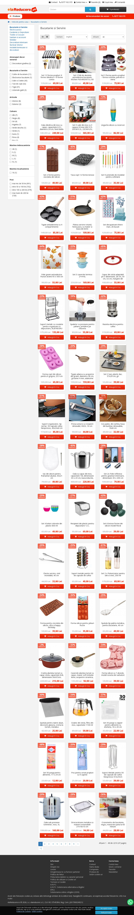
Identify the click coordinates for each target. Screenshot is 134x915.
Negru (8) (15, 118)
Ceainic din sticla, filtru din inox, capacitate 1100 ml (82, 723)
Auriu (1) (14, 134)
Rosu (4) (14, 137)
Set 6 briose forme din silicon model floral (113, 524)
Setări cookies (37, 911)
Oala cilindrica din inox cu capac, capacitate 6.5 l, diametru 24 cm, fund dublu (51, 127)
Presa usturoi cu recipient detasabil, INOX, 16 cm (82, 425)
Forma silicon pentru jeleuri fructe (82, 624)
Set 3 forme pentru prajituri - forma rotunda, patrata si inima (113, 77)
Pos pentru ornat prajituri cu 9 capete (82, 773)
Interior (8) (15, 101)
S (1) (13, 152)
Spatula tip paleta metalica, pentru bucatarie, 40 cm (113, 624)
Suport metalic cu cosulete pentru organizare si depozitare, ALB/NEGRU (51, 326)
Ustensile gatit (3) (18, 90)
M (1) (13, 155)
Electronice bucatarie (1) (21, 77)
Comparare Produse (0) (94, 870)
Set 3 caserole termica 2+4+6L (82, 275)
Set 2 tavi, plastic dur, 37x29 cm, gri (113, 375)
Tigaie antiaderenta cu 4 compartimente (51, 225)
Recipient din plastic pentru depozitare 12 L (82, 524)
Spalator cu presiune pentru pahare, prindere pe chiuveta (82, 326)
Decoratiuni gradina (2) (20, 63)
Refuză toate (106, 912)
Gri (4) (13, 121)
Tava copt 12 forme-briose (82, 175)
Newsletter (113, 872)
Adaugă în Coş (51, 88)
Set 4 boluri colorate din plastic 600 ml (51, 524)
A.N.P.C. (53, 884)
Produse (15, 16)
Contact (92, 864)
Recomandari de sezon (97, 16)
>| (41, 848)
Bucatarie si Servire (39, 22)
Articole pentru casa (20, 22)
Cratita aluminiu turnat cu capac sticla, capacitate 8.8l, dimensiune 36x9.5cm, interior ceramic (52, 676)
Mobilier (13, 40)
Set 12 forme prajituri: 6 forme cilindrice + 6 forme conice (52, 77)
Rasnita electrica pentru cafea (113, 325)
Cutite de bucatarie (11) (20, 74)
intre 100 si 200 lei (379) (21, 190)
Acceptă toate (106, 908)
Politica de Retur (57, 874)
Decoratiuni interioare (19, 42)
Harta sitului (94, 867)
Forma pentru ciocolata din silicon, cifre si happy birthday (51, 625)
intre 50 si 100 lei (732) (20, 186)
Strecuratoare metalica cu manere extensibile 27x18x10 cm (82, 824)
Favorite (112, 869)
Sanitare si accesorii (18, 37)
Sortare (60, 37)
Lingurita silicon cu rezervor (113, 125)
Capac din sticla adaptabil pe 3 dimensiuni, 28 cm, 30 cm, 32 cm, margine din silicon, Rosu (112, 277)
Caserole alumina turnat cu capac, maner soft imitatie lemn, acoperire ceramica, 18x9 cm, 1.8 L (82, 676)
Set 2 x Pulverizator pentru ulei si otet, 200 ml (113, 574)
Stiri (51, 864)
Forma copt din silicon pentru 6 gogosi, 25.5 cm (52, 375)
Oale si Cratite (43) (18, 80)
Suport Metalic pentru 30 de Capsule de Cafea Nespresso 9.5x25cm (113, 774)
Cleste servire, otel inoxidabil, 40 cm (51, 574)
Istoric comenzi (115, 867)
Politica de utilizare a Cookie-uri (63, 879)
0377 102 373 (118, 16)
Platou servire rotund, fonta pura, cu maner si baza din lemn (82, 226)
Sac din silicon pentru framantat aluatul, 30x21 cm (51, 475)
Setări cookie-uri (96, 874)
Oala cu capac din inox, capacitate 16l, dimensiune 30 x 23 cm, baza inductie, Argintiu (82, 476)
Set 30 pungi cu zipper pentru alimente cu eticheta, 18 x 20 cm (113, 724)
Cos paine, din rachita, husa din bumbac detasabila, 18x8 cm (113, 426)
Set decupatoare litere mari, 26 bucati (113, 225)
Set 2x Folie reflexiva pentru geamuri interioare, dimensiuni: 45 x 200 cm (112, 475)
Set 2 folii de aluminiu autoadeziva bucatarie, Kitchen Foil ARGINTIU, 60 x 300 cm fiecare (82, 78)
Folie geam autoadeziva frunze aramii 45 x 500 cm (52, 275)
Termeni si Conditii (57, 882)
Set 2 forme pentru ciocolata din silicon (51, 176)
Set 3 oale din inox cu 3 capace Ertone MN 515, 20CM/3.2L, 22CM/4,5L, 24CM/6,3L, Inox (82, 128)
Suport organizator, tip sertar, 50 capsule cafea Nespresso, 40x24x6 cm (51, 426)
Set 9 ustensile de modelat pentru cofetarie (113, 176)
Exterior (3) (15, 104)
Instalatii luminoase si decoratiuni (18, 48)
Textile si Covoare (17, 35)
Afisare (96, 37)
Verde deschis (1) (18, 127)
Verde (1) (15, 131)
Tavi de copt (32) (18, 84)
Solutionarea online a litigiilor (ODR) (64, 892)
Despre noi (54, 867)
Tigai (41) (15, 87)
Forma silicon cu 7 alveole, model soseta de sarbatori (113, 674)
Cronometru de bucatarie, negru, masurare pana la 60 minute (113, 824)
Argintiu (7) (15, 124)
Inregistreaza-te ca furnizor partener (65, 872)
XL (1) (13, 162)
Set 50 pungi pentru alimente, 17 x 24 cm (52, 773)
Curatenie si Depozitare (19, 32)
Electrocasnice (15, 29)
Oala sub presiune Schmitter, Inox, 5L (52, 823)
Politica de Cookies (24, 911)
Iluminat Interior (16, 45)
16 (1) (13, 172)
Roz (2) (14, 140)
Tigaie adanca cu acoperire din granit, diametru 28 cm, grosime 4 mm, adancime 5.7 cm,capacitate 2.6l (82, 377)
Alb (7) (13, 115)
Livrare (53, 869)
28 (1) (13, 149)
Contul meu (113, 864)
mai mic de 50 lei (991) (20, 183)
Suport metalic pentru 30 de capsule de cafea (82, 574)
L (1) (13, 158)
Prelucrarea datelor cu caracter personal (66, 877)
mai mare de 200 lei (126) (19, 194)
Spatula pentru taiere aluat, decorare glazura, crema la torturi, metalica (51, 724)
